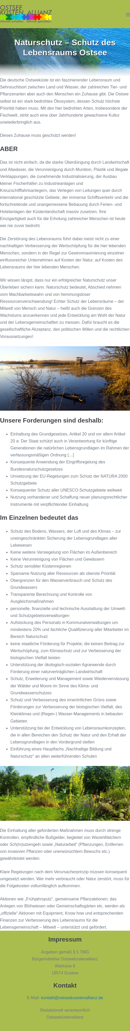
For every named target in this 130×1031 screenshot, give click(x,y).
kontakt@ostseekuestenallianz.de (72, 998)
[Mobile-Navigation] (128, 14)
